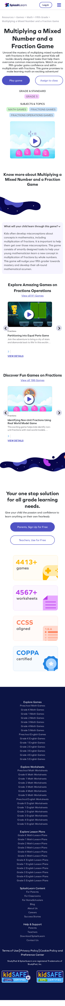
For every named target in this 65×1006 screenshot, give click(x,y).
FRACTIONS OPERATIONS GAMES (32, 115)
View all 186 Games (32, 380)
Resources (8, 17)
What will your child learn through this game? (32, 226)
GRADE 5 (32, 96)
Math (30, 17)
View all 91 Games (32, 295)
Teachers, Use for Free (32, 540)
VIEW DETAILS (15, 356)
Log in (46, 5)
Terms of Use (10, 950)
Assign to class (49, 80)
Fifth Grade (41, 17)
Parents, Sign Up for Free (32, 526)
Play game (15, 80)
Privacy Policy (29, 950)
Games (20, 17)
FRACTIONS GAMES (43, 109)
